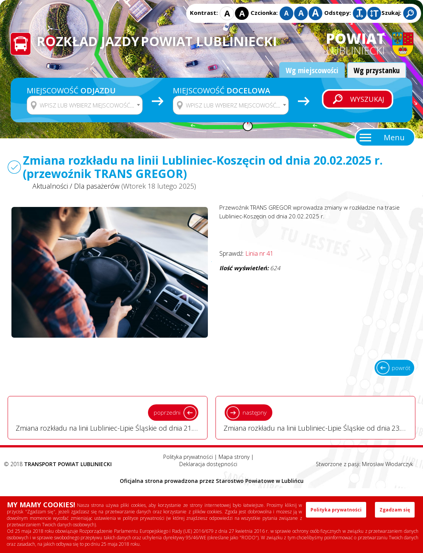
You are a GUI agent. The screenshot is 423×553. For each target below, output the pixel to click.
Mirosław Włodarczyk (387, 464)
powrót (401, 368)
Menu (394, 137)
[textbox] (89, 105)
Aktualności (50, 186)
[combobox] (85, 105)
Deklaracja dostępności (208, 464)
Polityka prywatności (188, 456)
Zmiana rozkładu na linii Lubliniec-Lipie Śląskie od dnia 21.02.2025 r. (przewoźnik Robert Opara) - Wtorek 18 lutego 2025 (111, 417)
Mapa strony (234, 456)
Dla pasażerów (96, 186)
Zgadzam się (395, 510)
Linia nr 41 (259, 253)
